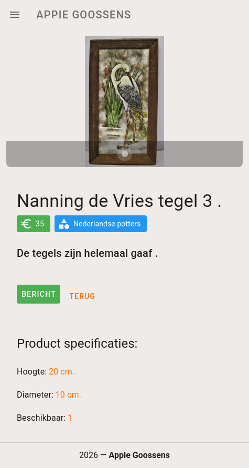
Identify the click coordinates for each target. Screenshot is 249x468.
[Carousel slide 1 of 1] (124, 154)
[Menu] (14, 14)
